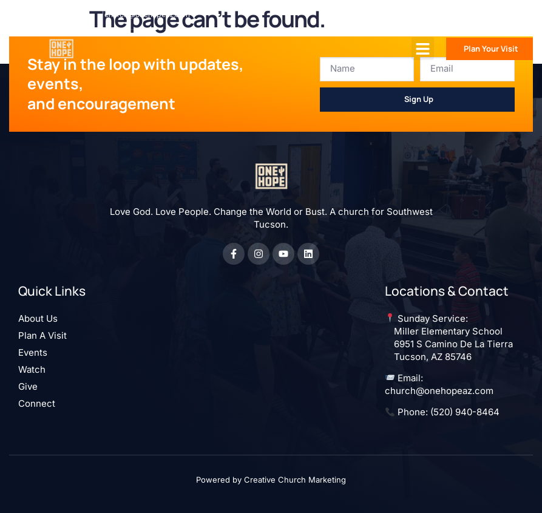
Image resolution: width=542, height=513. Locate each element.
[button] (423, 48)
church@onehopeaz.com (439, 390)
